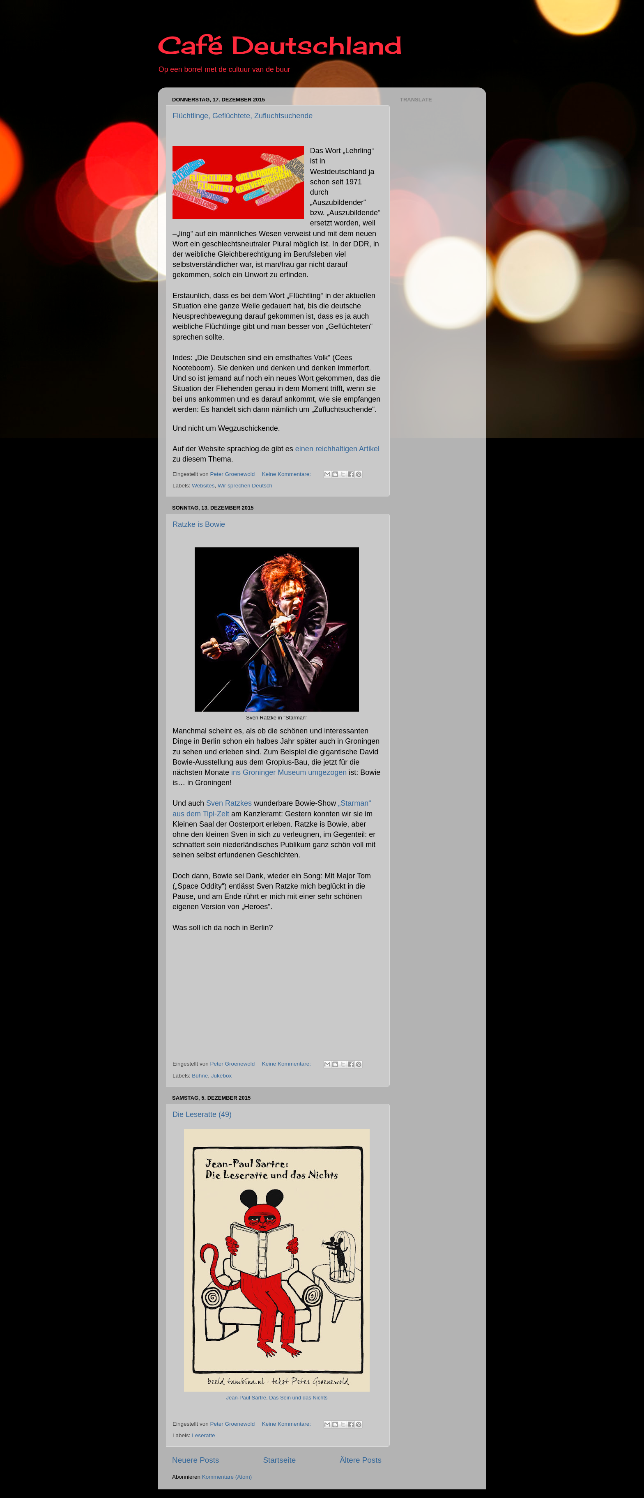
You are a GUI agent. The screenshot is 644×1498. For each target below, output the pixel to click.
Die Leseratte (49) (202, 1114)
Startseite (279, 1460)
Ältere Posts (361, 1460)
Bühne (200, 1076)
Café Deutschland (280, 45)
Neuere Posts (195, 1460)
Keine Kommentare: (287, 474)
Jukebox (221, 1076)
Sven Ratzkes (229, 803)
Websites (203, 485)
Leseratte (203, 1435)
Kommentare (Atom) (227, 1477)
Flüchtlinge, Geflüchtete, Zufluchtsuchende (242, 116)
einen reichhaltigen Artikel (337, 449)
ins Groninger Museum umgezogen (289, 772)
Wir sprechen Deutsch (245, 485)
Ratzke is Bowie (198, 524)
